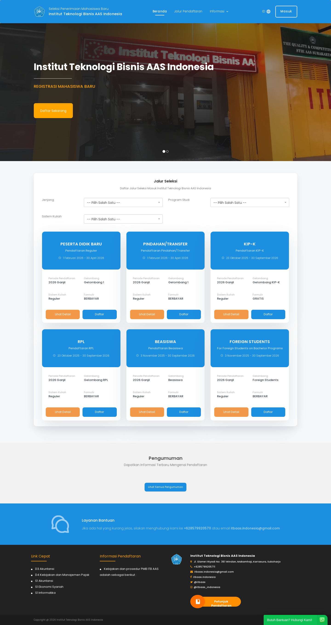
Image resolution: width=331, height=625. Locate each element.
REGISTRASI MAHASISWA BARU (64, 86)
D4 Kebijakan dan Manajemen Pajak (62, 575)
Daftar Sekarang (53, 110)
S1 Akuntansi (44, 581)
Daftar (99, 314)
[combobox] (123, 202)
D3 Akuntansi (44, 569)
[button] (219, 11)
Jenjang (48, 200)
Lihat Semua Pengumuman (165, 487)
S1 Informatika (45, 593)
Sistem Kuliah (52, 216)
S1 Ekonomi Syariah (49, 587)
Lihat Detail (63, 314)
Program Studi (179, 200)
